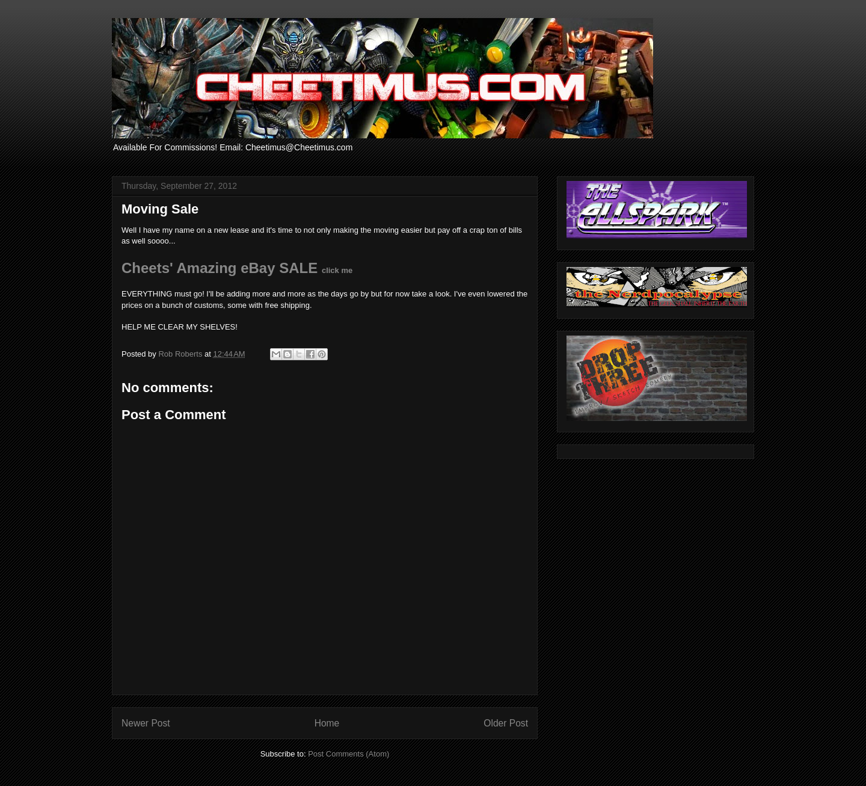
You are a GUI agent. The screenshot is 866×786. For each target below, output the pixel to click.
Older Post (506, 723)
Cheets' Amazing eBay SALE (236, 268)
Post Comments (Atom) (348, 753)
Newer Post (145, 723)
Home (327, 723)
